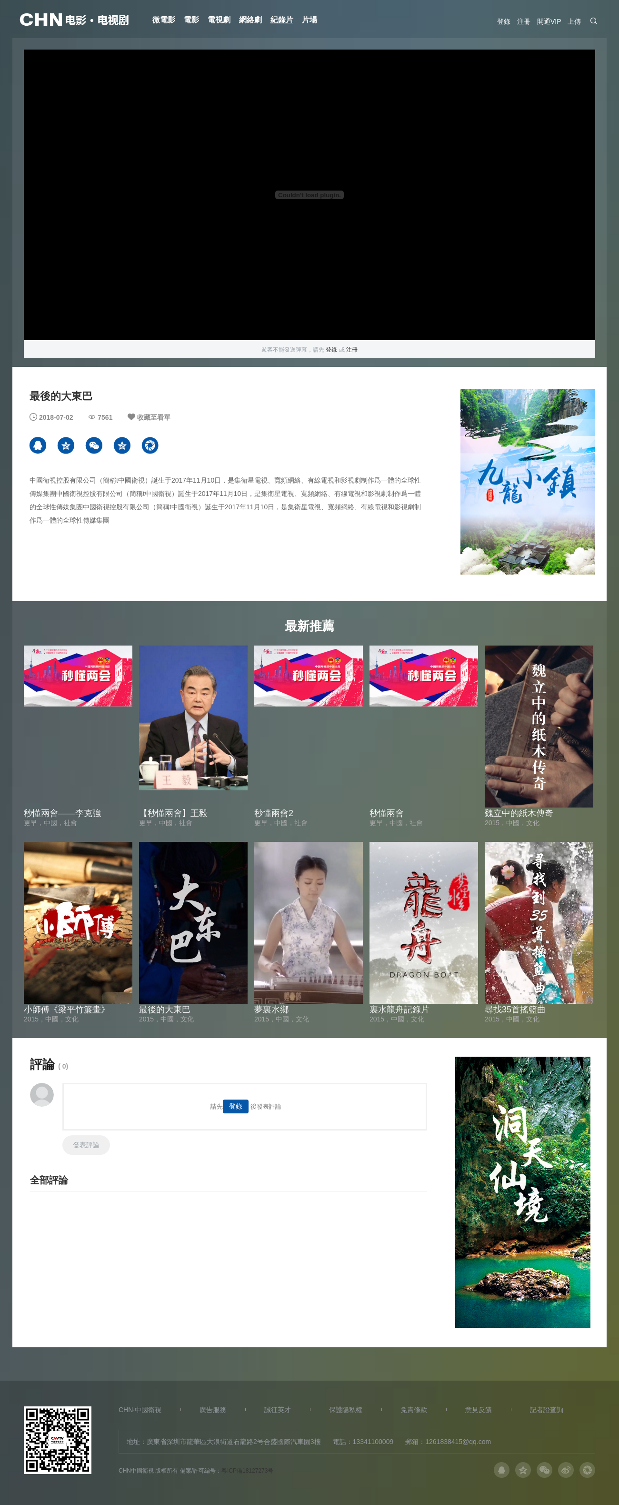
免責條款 (413, 1409)
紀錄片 (281, 20)
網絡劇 (250, 20)
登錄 (503, 21)
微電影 (163, 20)
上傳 (574, 21)
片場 (309, 20)
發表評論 (86, 1145)
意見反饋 (478, 1409)
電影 (191, 20)
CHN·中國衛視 (140, 1409)
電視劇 (219, 20)
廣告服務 (213, 1409)
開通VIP (549, 21)
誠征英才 (277, 1409)
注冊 (523, 21)
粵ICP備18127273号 (247, 1470)
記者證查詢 (546, 1409)
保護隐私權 (345, 1409)
